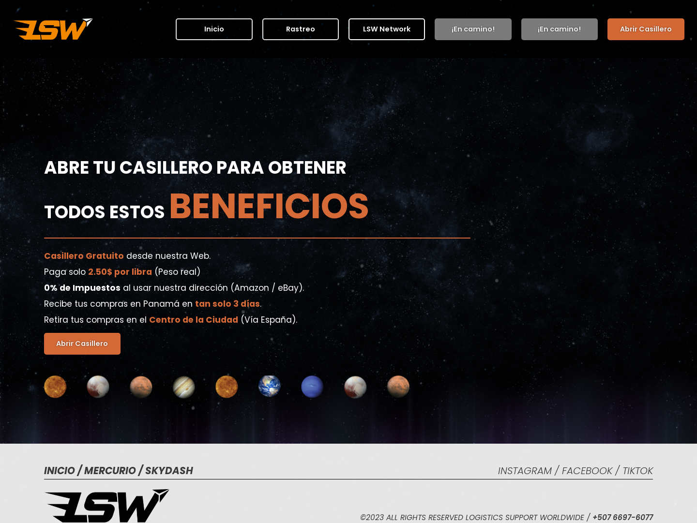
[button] (386, 29)
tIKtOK (637, 471)
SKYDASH (169, 471)
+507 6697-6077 (622, 517)
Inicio (214, 28)
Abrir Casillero (646, 28)
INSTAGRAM (526, 471)
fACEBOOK (588, 471)
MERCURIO (111, 471)
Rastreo (300, 28)
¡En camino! (473, 28)
